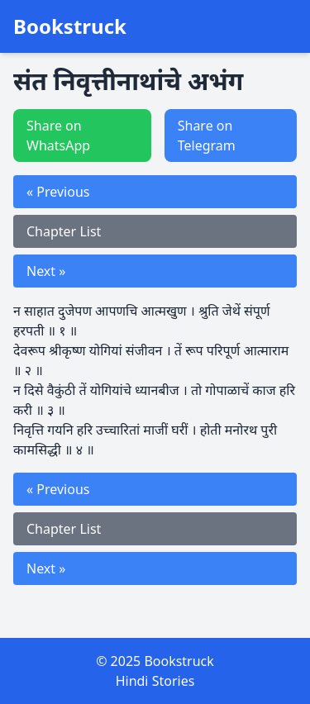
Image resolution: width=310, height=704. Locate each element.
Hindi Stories (155, 681)
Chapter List (63, 231)
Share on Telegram (207, 136)
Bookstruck (69, 26)
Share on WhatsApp (58, 136)
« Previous (57, 192)
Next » (45, 271)
